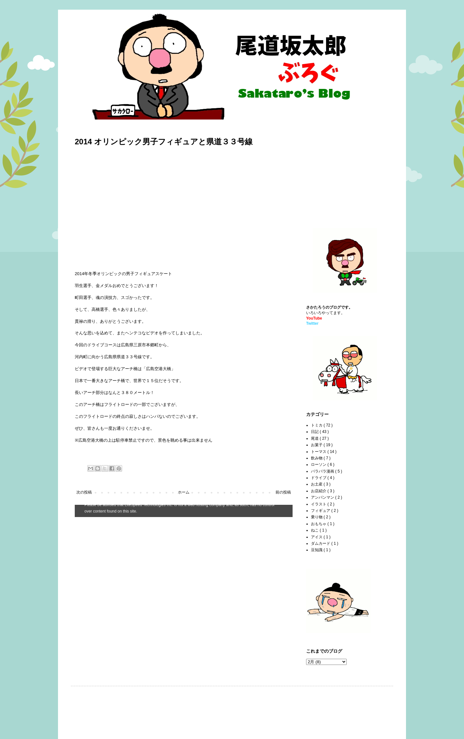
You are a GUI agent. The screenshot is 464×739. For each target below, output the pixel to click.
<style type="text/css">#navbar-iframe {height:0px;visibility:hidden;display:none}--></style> (184, 511)
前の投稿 (283, 492)
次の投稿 (84, 492)
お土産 (317, 484)
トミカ (317, 425)
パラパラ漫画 (323, 471)
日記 (315, 431)
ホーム (183, 492)
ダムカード (321, 543)
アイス (317, 537)
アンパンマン (323, 497)
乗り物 (317, 517)
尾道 (315, 438)
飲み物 (317, 458)
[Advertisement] (346, 171)
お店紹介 (319, 491)
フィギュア (321, 510)
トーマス (319, 451)
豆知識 (317, 550)
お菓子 (317, 445)
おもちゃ (319, 524)
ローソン (319, 464)
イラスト (319, 504)
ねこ (315, 530)
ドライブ (319, 477)
